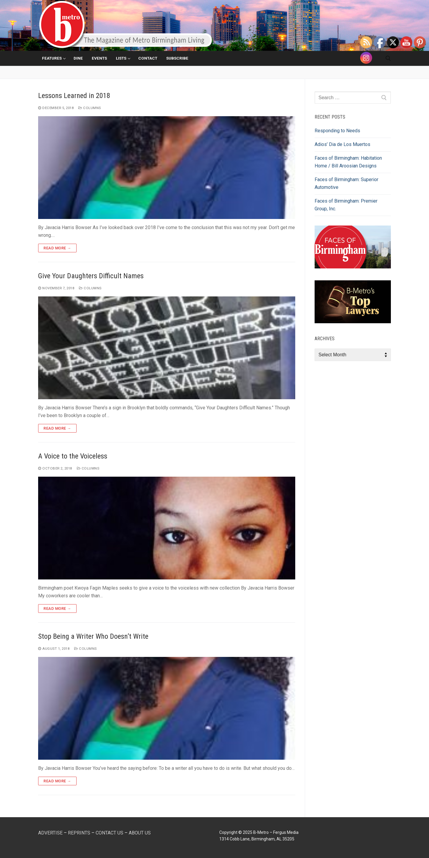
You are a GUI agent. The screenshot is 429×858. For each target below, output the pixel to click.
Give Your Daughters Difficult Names (91, 276)
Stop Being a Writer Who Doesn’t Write (93, 636)
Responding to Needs (337, 130)
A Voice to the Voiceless (72, 456)
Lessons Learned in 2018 (74, 95)
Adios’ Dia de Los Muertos (342, 144)
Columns (89, 108)
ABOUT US (140, 833)
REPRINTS (79, 833)
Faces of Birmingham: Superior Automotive (346, 183)
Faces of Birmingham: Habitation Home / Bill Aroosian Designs (348, 162)
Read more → (57, 248)
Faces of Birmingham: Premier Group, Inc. (346, 205)
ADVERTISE (50, 833)
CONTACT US (109, 833)
